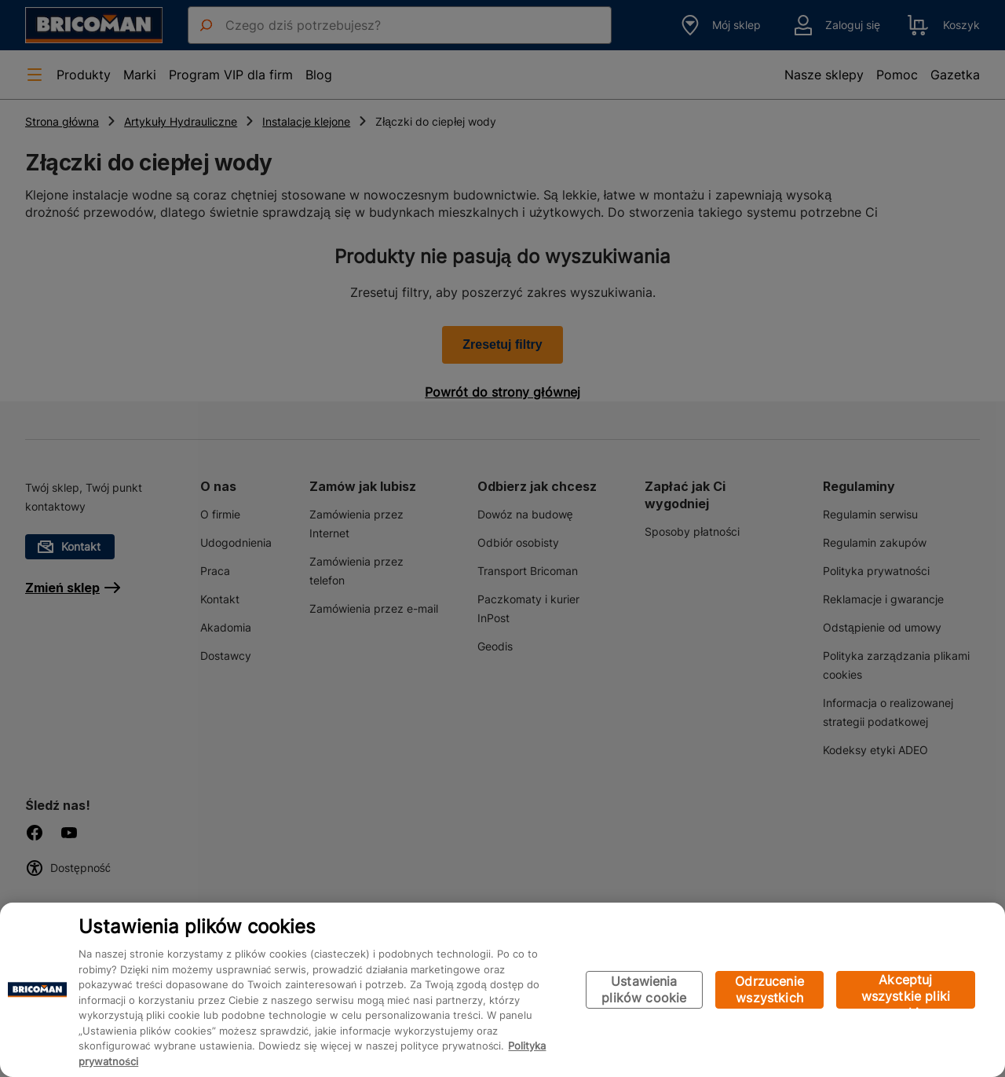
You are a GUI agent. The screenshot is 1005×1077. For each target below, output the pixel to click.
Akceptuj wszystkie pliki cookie (905, 990)
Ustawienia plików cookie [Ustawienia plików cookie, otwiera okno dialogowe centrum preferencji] (643, 989)
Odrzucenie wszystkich (769, 989)
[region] (502, 990)
